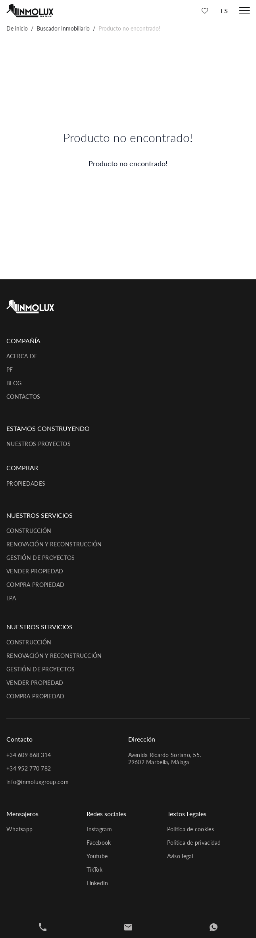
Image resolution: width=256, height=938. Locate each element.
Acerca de (22, 356)
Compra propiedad (35, 584)
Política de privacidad (194, 842)
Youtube (97, 856)
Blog (13, 383)
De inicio (17, 28)
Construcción (28, 530)
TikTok (94, 869)
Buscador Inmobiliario (63, 28)
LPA (11, 598)
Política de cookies (190, 829)
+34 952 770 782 (28, 768)
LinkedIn (97, 883)
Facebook (99, 842)
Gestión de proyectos (40, 557)
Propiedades (25, 483)
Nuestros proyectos (38, 443)
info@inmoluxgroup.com (37, 781)
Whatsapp (19, 829)
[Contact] (128, 927)
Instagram (99, 829)
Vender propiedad (34, 571)
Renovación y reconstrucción (54, 544)
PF (9, 369)
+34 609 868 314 (28, 755)
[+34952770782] (43, 927)
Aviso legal (180, 856)
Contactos (23, 396)
